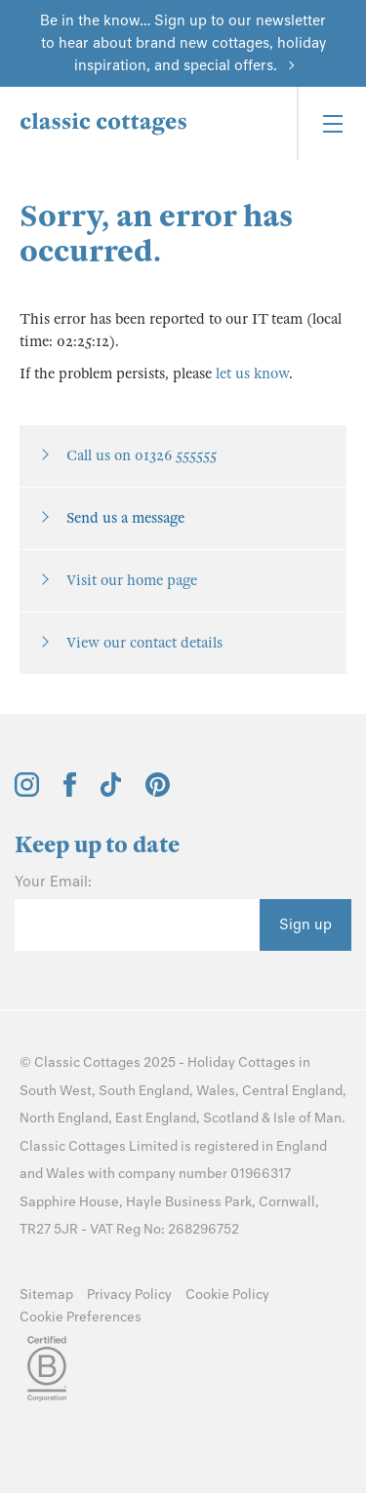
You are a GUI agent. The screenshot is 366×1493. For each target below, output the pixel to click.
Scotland (231, 1118)
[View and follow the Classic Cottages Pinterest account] (157, 792)
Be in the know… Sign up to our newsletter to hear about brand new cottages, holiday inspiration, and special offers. (183, 43)
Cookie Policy (227, 1294)
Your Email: (53, 881)
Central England (292, 1090)
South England (144, 1090)
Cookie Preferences (81, 1317)
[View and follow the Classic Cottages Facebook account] (69, 792)
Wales (215, 1090)
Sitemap (46, 1294)
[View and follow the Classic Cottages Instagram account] (27, 792)
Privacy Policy (129, 1294)
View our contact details (144, 642)
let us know (252, 373)
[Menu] (331, 123)
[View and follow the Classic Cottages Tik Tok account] (111, 792)
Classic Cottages (87, 1062)
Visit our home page (131, 580)
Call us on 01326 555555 (141, 455)
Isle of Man (307, 1118)
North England (64, 1118)
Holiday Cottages (241, 1062)
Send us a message (125, 518)
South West (56, 1090)
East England (155, 1118)
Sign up (305, 924)
